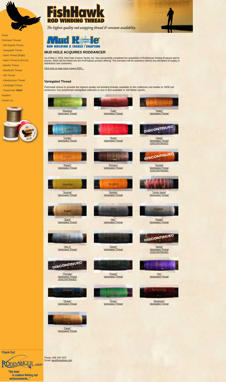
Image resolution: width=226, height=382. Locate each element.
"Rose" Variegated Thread (113, 138)
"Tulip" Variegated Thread (113, 111)
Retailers (6, 95)
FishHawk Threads (11, 40)
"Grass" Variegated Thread (113, 301)
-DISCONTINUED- (159, 143)
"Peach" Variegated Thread (67, 165)
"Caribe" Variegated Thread (67, 138)
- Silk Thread (8, 75)
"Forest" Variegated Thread (113, 274)
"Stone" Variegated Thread (113, 247)
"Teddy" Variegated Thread (159, 111)
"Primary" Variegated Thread (113, 165)
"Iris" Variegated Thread (159, 274)
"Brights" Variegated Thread (113, 192)
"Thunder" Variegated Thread (67, 274)
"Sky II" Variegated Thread (67, 247)
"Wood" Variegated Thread (159, 247)
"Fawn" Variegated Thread (67, 328)
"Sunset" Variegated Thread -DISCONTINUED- (159, 167)
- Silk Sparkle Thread (12, 45)
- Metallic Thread (10, 65)
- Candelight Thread (12, 85)
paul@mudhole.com (61, 360)
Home (5, 35)
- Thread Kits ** (12, 90)
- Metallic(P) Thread (12, 70)
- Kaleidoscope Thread (13, 80)
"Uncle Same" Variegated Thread (159, 192)
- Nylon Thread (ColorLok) (15, 60)
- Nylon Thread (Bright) (13, 55)
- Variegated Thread (12, 50)
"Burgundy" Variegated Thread (159, 301)
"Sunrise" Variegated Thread (67, 192)
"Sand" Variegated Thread (67, 220)
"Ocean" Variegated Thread (67, 301)
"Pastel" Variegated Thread (159, 220)
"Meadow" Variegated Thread (67, 111)
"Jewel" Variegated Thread (159, 138)
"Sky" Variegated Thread (113, 220)
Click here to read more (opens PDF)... (64, 68)
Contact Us (7, 100)
